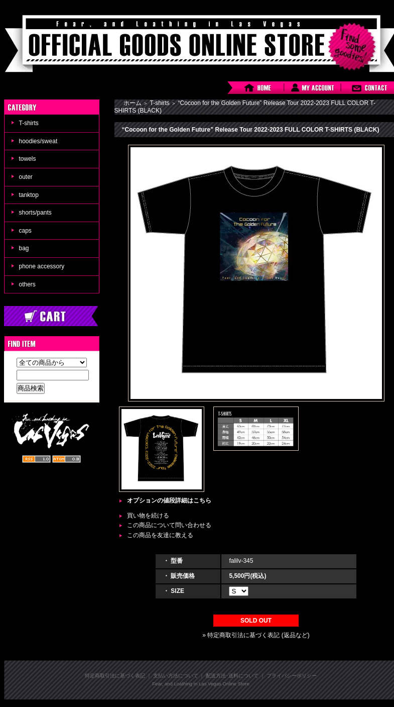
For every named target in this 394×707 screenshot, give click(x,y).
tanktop (29, 194)
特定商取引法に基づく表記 (115, 675)
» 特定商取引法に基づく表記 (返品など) (255, 635)
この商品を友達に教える (160, 535)
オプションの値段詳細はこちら (169, 500)
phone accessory (42, 266)
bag (24, 248)
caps (25, 230)
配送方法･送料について (232, 675)
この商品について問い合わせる (169, 525)
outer (26, 176)
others (27, 284)
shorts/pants (35, 212)
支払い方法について (175, 675)
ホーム (132, 103)
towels (27, 158)
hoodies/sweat (38, 141)
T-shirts (29, 123)
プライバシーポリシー (292, 675)
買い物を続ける (148, 515)
